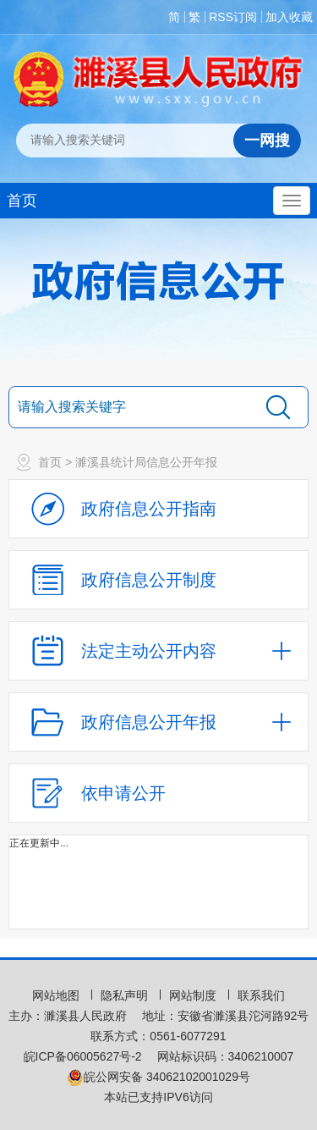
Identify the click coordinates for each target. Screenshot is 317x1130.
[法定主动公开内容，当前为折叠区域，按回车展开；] (158, 651)
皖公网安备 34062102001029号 (158, 1076)
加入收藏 (289, 17)
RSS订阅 (233, 17)
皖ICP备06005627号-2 (83, 1056)
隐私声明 (126, 995)
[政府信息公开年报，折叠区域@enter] (158, 722)
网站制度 (194, 995)
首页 (22, 200)
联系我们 (261, 995)
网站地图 (57, 995)
